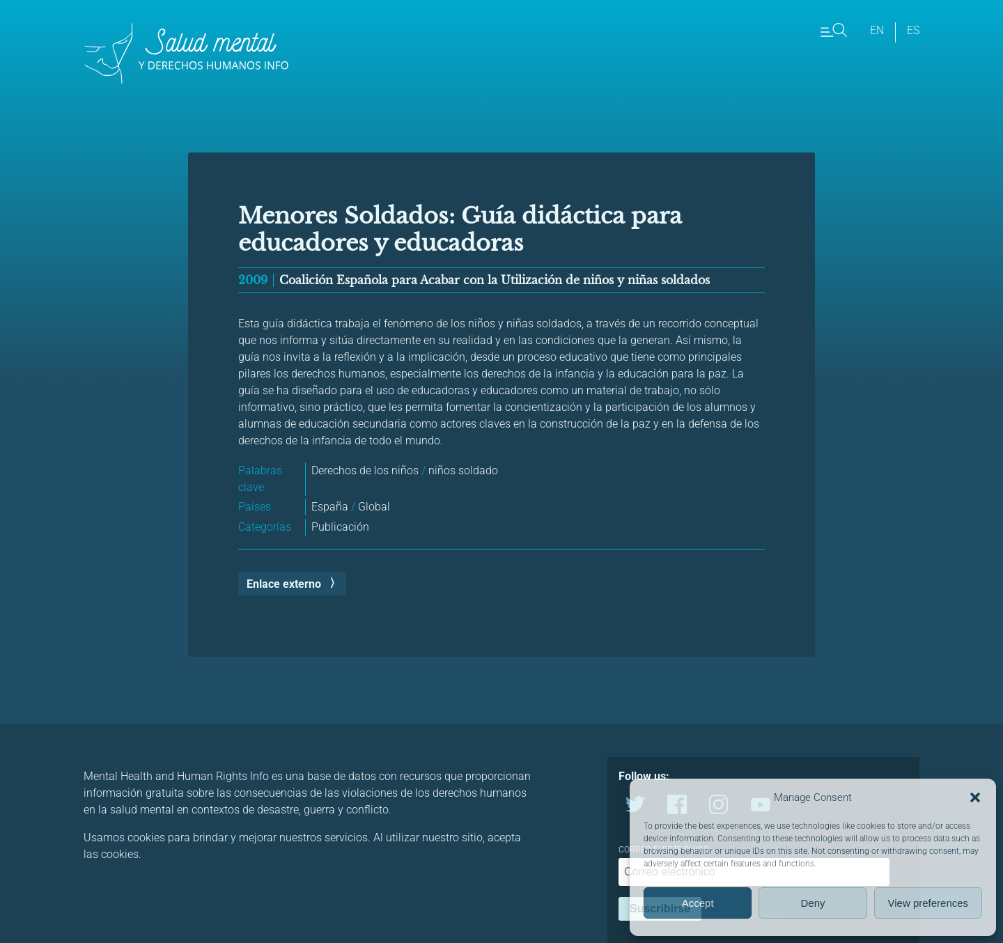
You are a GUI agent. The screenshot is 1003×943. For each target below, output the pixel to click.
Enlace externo (284, 584)
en (877, 30)
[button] (975, 797)
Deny (812, 903)
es (913, 30)
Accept (698, 903)
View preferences (928, 903)
